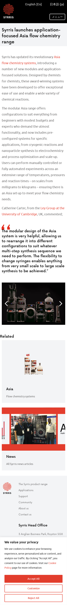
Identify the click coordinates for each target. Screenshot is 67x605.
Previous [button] (6, 303)
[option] (33, 304)
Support (23, 496)
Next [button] (60, 303)
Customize (34, 588)
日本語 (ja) (56, 4)
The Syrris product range (33, 484)
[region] (33, 571)
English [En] (33, 4)
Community (25, 502)
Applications (26, 490)
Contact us (25, 514)
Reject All (33, 597)
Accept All (33, 578)
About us (24, 508)
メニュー (57, 16)
